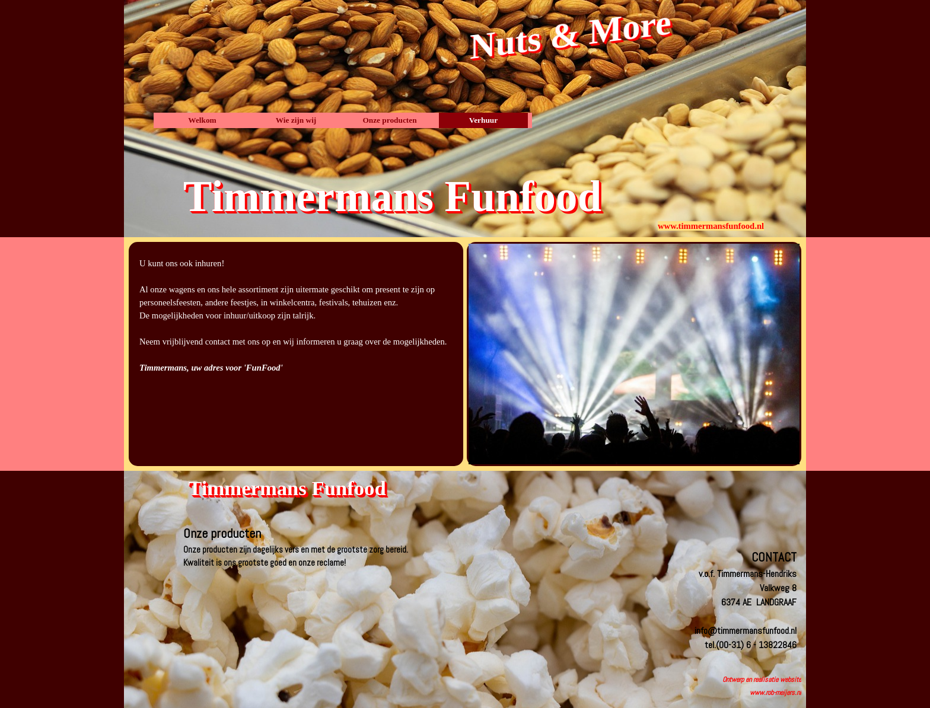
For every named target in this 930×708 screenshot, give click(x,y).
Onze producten (389, 120)
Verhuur (483, 120)
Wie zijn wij (296, 120)
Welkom (202, 120)
